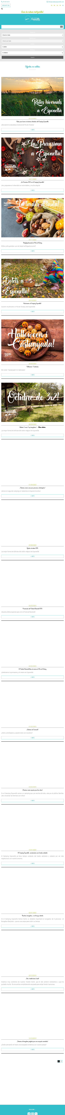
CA (57, 5)
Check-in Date (6, 35)
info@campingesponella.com (56, 2)
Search (32, 57)
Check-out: (32, 38)
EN (54, 5)
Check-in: (32, 32)
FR (60, 5)
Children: (32, 50)
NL (63, 5)
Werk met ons (6, 5)
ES (51, 5)
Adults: (32, 44)
